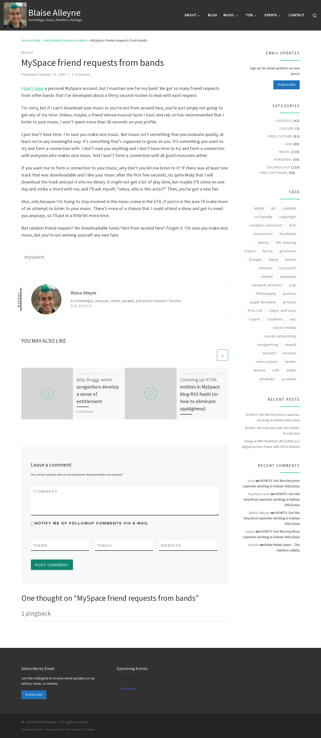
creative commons (265, 225)
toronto (289, 353)
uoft (276, 370)
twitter (290, 362)
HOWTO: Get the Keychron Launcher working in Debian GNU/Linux (273, 417)
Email (105, 545)
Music (83, 40)
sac (293, 319)
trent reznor (267, 362)
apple (259, 208)
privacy (289, 302)
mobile (267, 277)
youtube (289, 379)
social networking (280, 336)
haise (273, 260)
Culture (286, 128)
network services (267, 285)
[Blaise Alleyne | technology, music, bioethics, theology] (15, 14)
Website (171, 545)
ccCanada (263, 217)
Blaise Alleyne (259, 512)
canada (289, 208)
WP (40, 729)
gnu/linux (288, 251)
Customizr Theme (82, 729)
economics (263, 234)
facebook (288, 234)
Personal (283, 159)
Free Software (274, 172)
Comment (45, 491)
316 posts (81, 306)
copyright (287, 217)
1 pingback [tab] (36, 613)
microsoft (287, 268)
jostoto (253, 544)
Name (40, 545)
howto (290, 260)
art (273, 208)
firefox (250, 251)
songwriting (267, 345)
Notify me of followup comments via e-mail (92, 523)
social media (284, 328)
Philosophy (266, 294)
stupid (290, 345)
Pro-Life (255, 311)
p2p (292, 285)
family (263, 243)
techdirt (269, 353)
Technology (278, 167)
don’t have (34, 88)
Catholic (284, 120)
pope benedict (263, 302)
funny (268, 251)
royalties (275, 319)
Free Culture (280, 136)
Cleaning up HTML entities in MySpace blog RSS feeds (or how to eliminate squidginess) (200, 394)
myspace (288, 277)
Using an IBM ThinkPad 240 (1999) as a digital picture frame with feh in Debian (271, 444)
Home (25, 40)
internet (266, 268)
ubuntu (259, 370)
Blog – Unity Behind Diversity (54, 40)
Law (288, 144)
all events (128, 688)
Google (255, 260)
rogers (254, 319)
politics (289, 294)
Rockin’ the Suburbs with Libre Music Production (272, 431)
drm (292, 225)
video (291, 370)
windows (267, 379)
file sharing (286, 243)
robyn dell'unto (282, 311)
